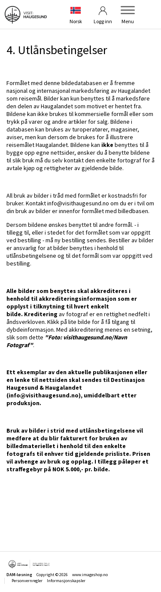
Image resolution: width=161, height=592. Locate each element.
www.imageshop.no (90, 574)
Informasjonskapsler (66, 580)
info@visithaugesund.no (78, 203)
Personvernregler (27, 580)
